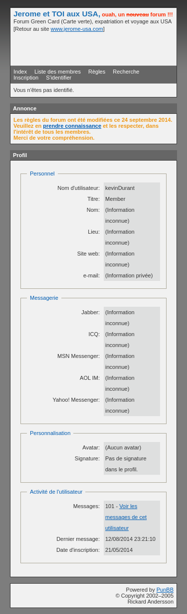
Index (20, 72)
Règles (96, 72)
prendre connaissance (72, 126)
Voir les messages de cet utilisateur (126, 517)
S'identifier (58, 78)
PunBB (165, 590)
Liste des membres (57, 72)
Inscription (25, 78)
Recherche (126, 72)
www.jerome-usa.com (77, 29)
